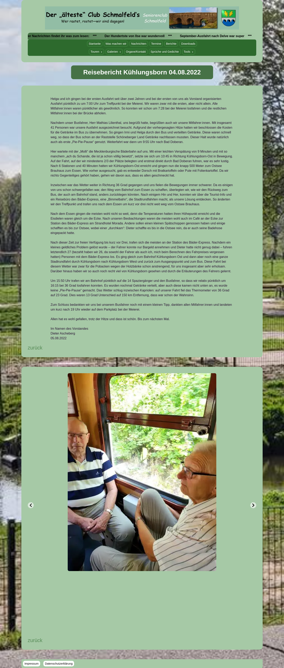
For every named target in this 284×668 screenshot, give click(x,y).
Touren (96, 51)
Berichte (171, 43)
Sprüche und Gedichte (165, 51)
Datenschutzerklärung (58, 663)
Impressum (32, 663)
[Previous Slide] (31, 505)
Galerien (114, 51)
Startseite (95, 43)
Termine (156, 43)
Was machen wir (115, 43)
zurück (35, 347)
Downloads (188, 43)
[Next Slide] (253, 505)
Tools (189, 51)
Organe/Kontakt (136, 51)
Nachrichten (138, 43)
